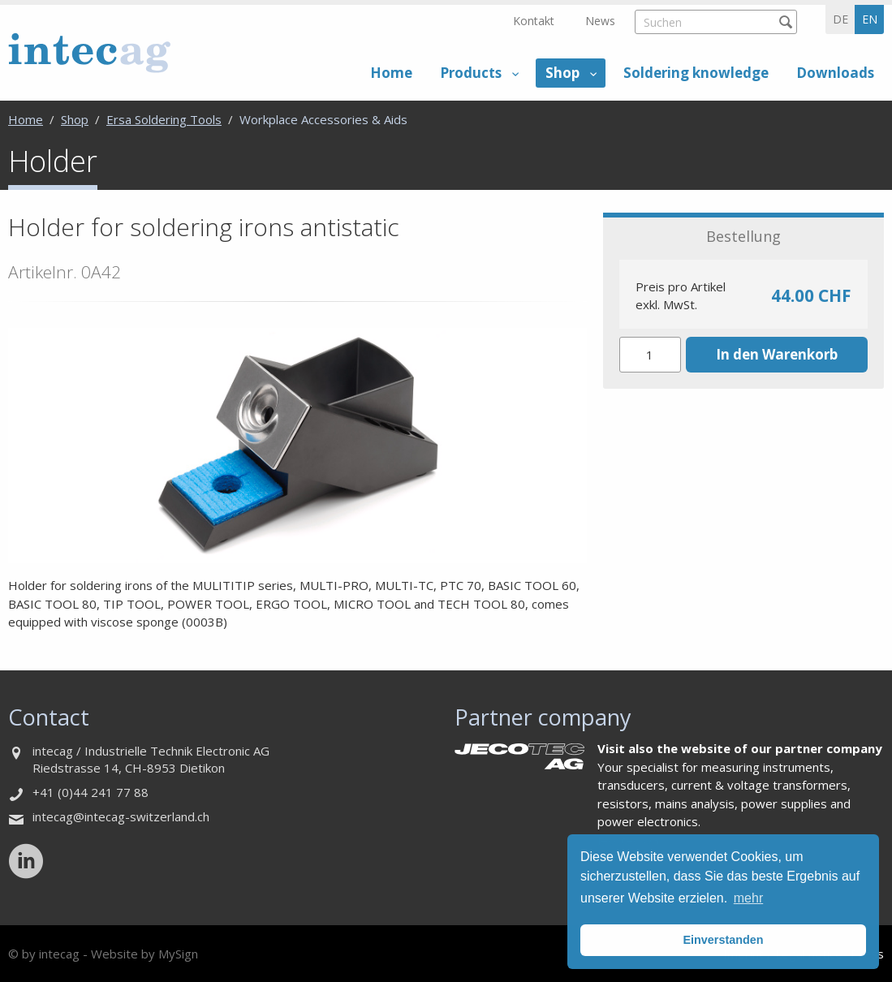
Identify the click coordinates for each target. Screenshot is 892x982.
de (840, 19)
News (600, 20)
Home (391, 72)
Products (471, 72)
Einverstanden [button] (723, 939)
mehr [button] (748, 898)
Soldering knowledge (696, 72)
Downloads (835, 72)
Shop (562, 72)
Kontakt (533, 20)
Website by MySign (144, 953)
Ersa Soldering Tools (164, 119)
